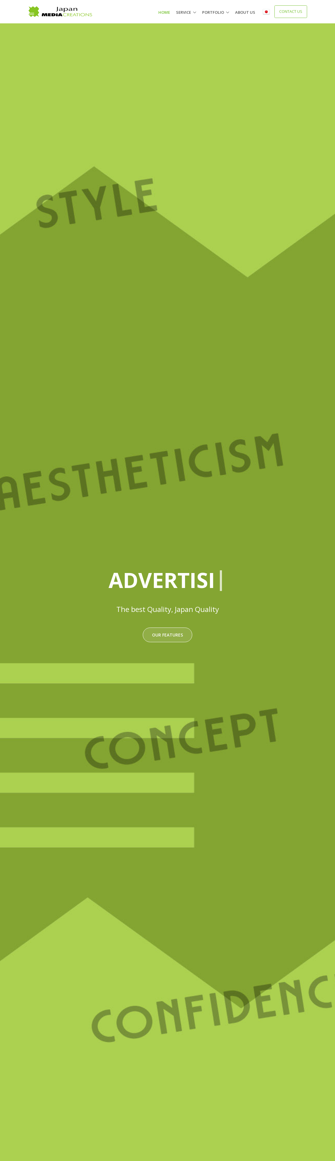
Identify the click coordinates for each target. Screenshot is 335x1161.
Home (164, 12)
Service (183, 12)
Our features (167, 635)
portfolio (213, 12)
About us (245, 12)
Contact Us (290, 11)
